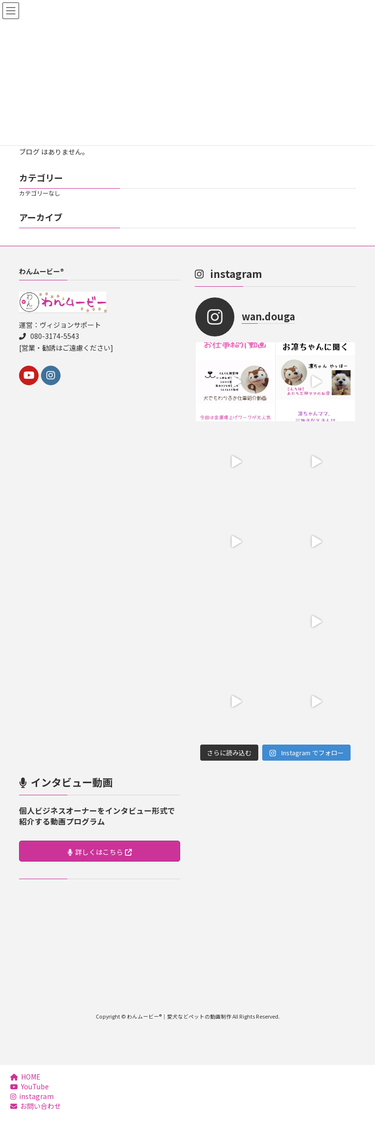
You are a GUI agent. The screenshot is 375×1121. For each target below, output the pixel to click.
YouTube (29, 1086)
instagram (32, 1096)
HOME (25, 1077)
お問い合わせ (35, 1106)
